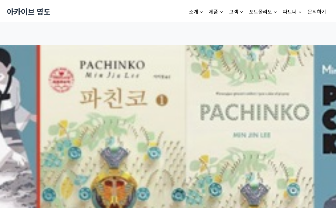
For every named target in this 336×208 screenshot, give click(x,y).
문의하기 (317, 11)
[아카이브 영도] (29, 11)
